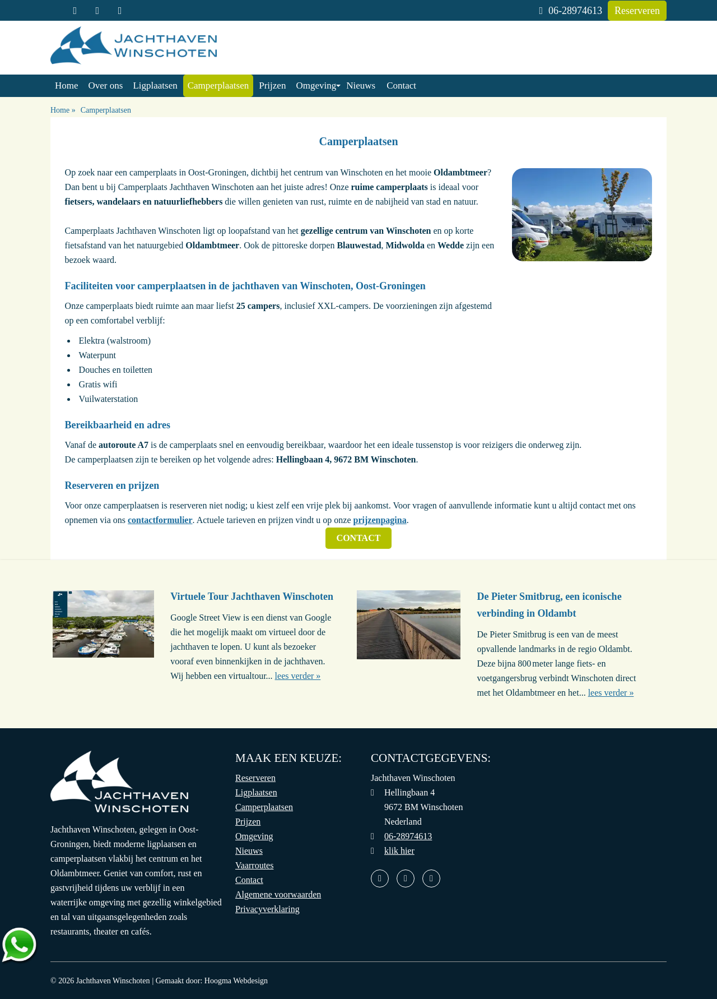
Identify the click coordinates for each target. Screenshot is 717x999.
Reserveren (637, 10)
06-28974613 (570, 10)
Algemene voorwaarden (278, 894)
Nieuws (360, 85)
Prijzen (272, 85)
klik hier (399, 850)
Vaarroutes (254, 865)
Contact (401, 85)
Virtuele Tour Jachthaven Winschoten (251, 596)
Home (66, 85)
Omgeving (316, 85)
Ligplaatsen (155, 85)
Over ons (106, 85)
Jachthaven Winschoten (113, 981)
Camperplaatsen (218, 85)
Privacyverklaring (267, 909)
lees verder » (298, 676)
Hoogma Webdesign (236, 981)
